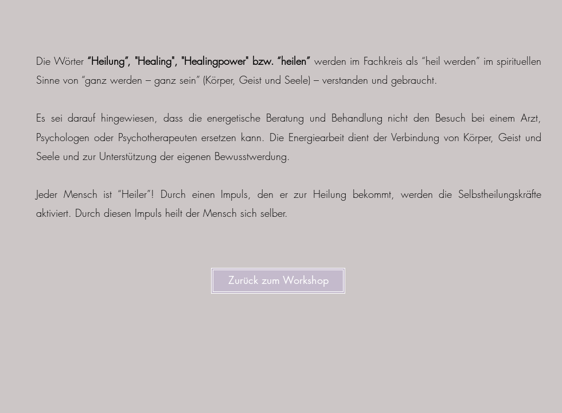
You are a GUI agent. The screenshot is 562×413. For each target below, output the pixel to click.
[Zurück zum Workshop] (278, 281)
